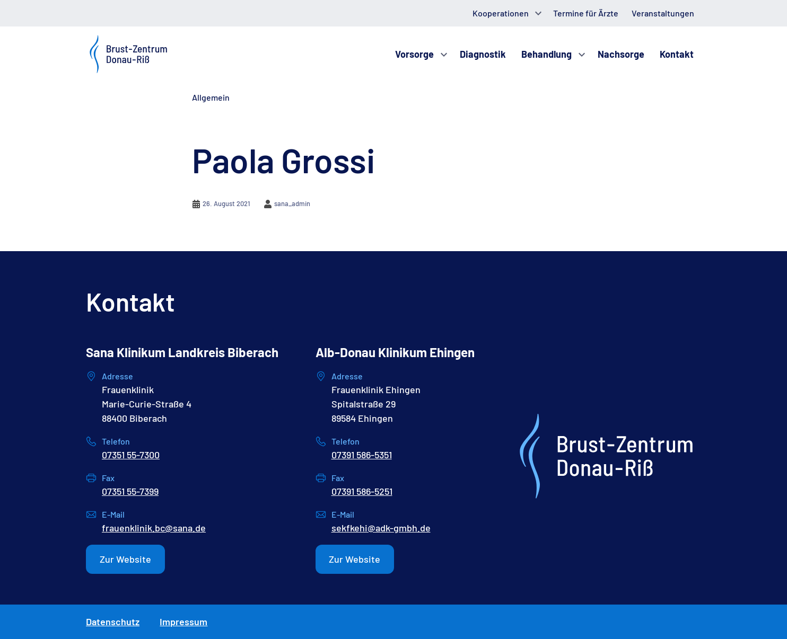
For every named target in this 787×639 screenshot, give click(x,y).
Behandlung (546, 54)
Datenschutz (112, 621)
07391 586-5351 (361, 454)
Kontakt (677, 54)
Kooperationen (501, 13)
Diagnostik (483, 54)
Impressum (183, 621)
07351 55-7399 (130, 491)
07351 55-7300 (131, 454)
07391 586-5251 (361, 491)
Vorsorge (414, 54)
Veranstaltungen (663, 13)
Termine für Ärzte (585, 13)
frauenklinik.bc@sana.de (154, 528)
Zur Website (125, 559)
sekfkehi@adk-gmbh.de (381, 528)
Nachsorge (621, 54)
